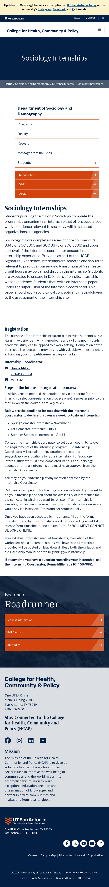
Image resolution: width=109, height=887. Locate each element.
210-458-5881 (21, 374)
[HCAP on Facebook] (8, 742)
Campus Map (48, 855)
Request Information (54, 620)
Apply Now (54, 644)
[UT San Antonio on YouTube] (83, 843)
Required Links (64, 878)
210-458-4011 (28, 832)
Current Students (63, 84)
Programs (25, 124)
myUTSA (90, 18)
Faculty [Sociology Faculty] (23, 134)
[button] (103, 18)
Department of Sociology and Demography (45, 111)
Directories (65, 855)
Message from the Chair (35, 153)
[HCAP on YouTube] (43, 742)
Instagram (45, 9)
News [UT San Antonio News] (77, 18)
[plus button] (57, 163)
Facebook (59, 9)
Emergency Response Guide (82, 872)
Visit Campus (54, 632)
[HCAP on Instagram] (20, 742)
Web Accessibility (42, 878)
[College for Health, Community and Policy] (41, 30)
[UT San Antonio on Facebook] (66, 843)
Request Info (58, 175)
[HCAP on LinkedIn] (32, 742)
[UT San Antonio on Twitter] (75, 843)
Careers (32, 855)
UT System (84, 878)
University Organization (89, 855)
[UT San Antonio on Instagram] (100, 843)
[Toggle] (99, 30)
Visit (58, 184)
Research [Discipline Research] (24, 143)
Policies (22, 878)
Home (8, 84)
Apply (58, 194)
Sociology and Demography (32, 84)
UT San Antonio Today (82, 5)
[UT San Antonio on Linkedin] (92, 843)
